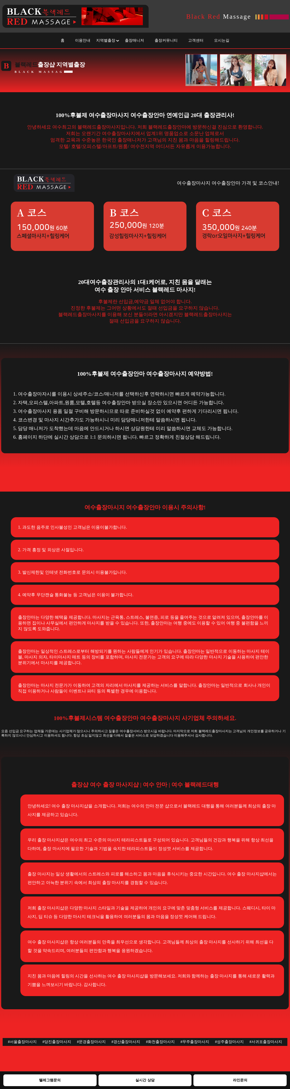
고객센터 (195, 40)
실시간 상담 (144, 1080)
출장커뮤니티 (166, 40)
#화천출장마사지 (160, 1042)
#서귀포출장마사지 (265, 1042)
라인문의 (240, 1080)
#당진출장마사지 (56, 1042)
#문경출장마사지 (91, 1042)
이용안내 (82, 40)
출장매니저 (134, 40)
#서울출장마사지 (22, 1042)
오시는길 (221, 40)
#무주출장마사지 (194, 1042)
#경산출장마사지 (125, 1042)
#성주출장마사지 (229, 1042)
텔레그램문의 (50, 1080)
